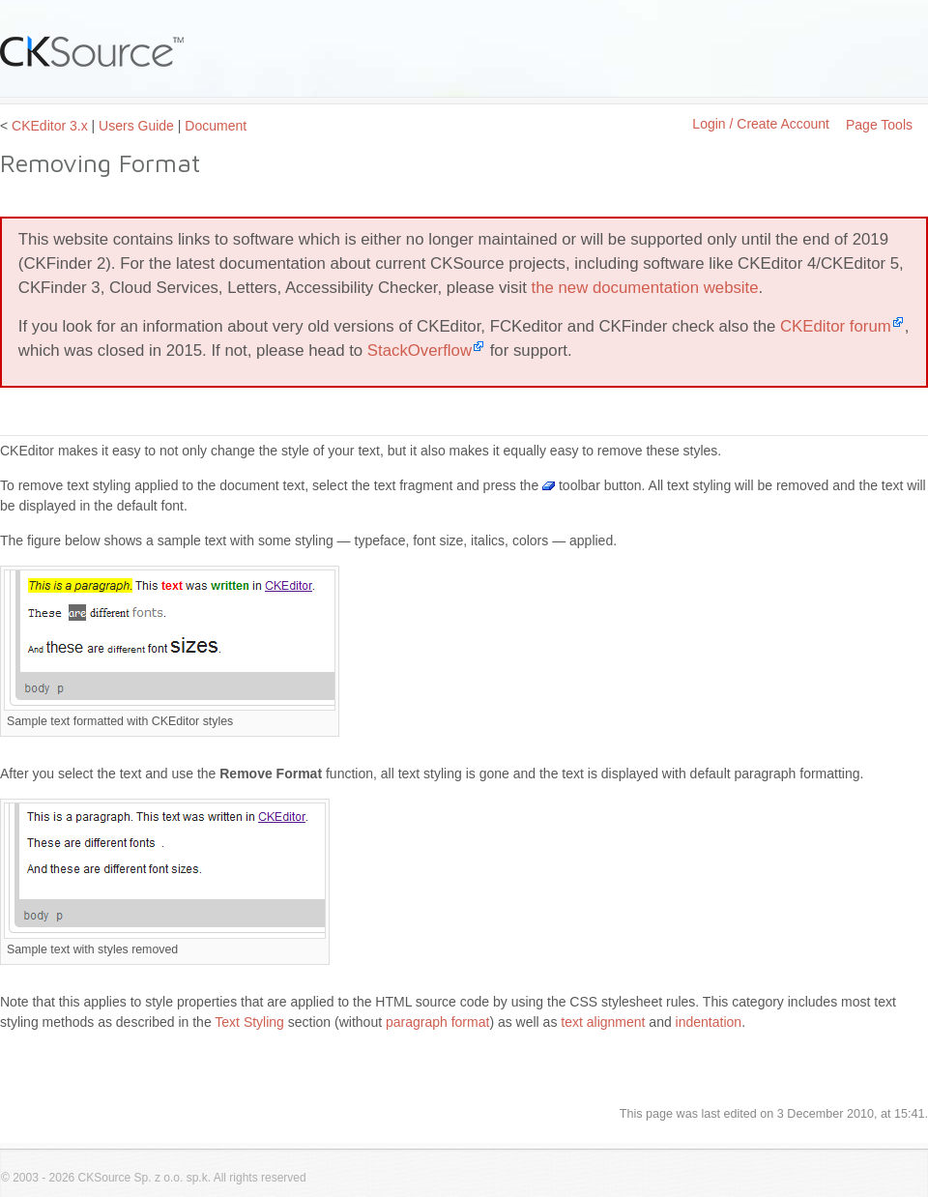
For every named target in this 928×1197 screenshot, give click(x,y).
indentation (709, 1022)
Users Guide (136, 125)
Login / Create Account (760, 123)
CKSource (92, 51)
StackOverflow (419, 350)
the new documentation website (645, 287)
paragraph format (437, 1022)
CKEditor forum (835, 326)
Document (215, 125)
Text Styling (249, 1022)
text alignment (603, 1022)
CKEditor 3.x (50, 125)
